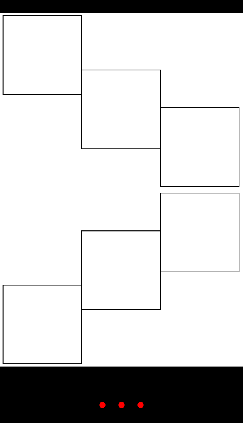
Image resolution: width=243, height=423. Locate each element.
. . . (121, 395)
